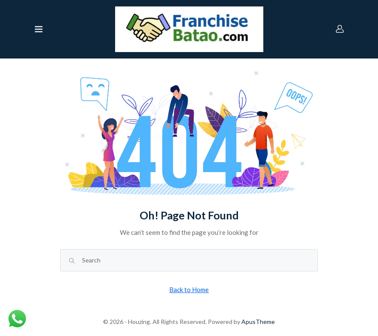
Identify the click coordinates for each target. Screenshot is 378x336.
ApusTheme (258, 321)
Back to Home (189, 289)
